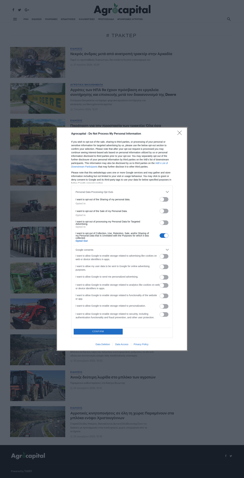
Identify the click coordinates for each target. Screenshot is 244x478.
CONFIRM (98, 331)
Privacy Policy (141, 344)
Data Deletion (103, 344)
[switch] (164, 199)
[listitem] (122, 191)
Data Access (121, 344)
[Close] (180, 133)
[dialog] (122, 239)
